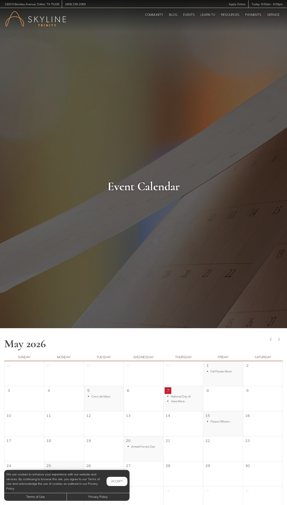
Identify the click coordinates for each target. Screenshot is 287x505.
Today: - (267, 4)
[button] (223, 371)
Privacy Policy (98, 497)
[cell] (263, 373)
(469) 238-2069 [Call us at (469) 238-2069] (77, 4)
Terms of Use (35, 497)
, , (32, 4)
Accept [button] (117, 481)
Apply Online (235, 4)
